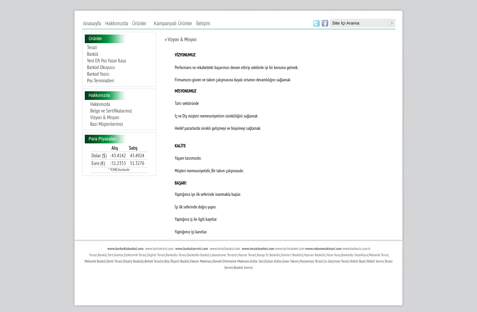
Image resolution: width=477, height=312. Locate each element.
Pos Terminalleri (100, 80)
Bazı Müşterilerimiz (106, 124)
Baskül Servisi (243, 267)
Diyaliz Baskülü (133, 261)
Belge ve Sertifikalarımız (111, 111)
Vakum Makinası (201, 261)
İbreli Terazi (114, 261)
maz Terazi (316, 261)
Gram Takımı (290, 261)
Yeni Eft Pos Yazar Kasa (106, 60)
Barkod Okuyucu (101, 67)
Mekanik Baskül (95, 261)
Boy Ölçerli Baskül (177, 261)
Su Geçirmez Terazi (336, 261)
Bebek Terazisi (154, 261)
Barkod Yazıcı (98, 74)
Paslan (304, 261)
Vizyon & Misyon (104, 117)
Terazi (92, 47)
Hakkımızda (100, 104)
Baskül (92, 54)
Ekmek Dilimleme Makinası (231, 261)
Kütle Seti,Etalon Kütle (265, 261)
